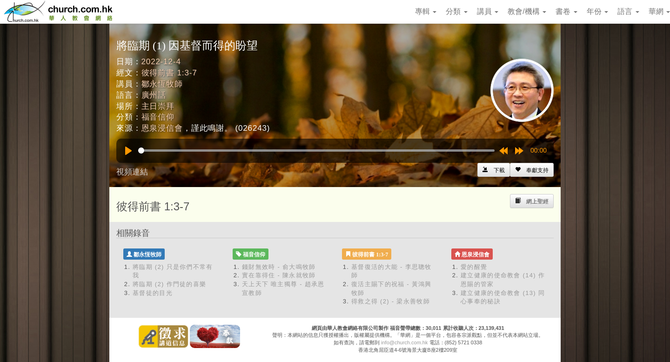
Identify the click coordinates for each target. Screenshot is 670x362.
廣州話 (154, 95)
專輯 (425, 11)
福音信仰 (157, 117)
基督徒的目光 (153, 292)
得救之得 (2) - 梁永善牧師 (390, 301)
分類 (456, 11)
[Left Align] (532, 170)
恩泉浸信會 (162, 128)
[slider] (316, 150)
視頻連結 (132, 172)
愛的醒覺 (474, 266)
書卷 (566, 11)
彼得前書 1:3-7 (169, 72)
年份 (597, 11)
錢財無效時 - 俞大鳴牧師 (278, 266)
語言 (628, 11)
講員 (487, 11)
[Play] (128, 150)
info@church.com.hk (404, 342)
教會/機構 (527, 11)
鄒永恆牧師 (162, 84)
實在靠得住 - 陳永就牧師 (278, 275)
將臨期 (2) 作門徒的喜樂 (169, 284)
